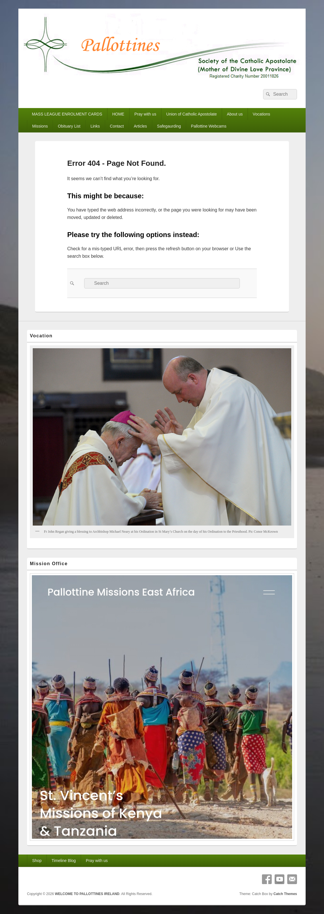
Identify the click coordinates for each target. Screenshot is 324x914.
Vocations (261, 114)
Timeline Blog (64, 860)
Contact (117, 126)
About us (235, 114)
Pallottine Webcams (208, 126)
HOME (118, 114)
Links (95, 126)
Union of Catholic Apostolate (191, 114)
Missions (40, 126)
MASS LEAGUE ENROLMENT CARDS (67, 114)
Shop (37, 860)
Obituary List (69, 126)
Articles (140, 126)
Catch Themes (285, 894)
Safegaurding (169, 126)
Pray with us (145, 114)
